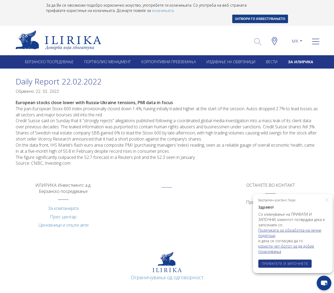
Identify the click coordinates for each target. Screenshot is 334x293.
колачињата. (163, 10)
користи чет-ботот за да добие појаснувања (286, 249)
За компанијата (63, 208)
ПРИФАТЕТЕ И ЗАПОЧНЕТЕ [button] (285, 263)
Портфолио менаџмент (107, 61)
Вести (271, 61)
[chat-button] (324, 283)
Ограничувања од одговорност (167, 277)
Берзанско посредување (49, 61)
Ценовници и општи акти (63, 225)
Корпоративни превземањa (168, 61)
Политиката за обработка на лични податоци (289, 233)
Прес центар (63, 217)
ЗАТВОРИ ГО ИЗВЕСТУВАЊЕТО (260, 19)
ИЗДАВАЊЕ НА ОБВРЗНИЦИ (230, 61)
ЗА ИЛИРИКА (300, 61)
